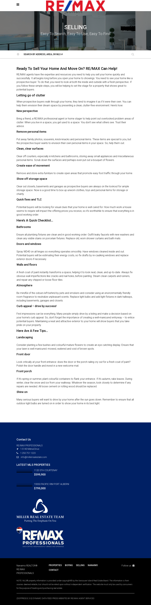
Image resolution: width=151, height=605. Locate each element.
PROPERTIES (55, 565)
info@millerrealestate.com (34, 457)
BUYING (69, 565)
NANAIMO (93, 565)
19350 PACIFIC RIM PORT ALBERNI (51, 484)
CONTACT (54, 570)
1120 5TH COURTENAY (45, 470)
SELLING (80, 565)
